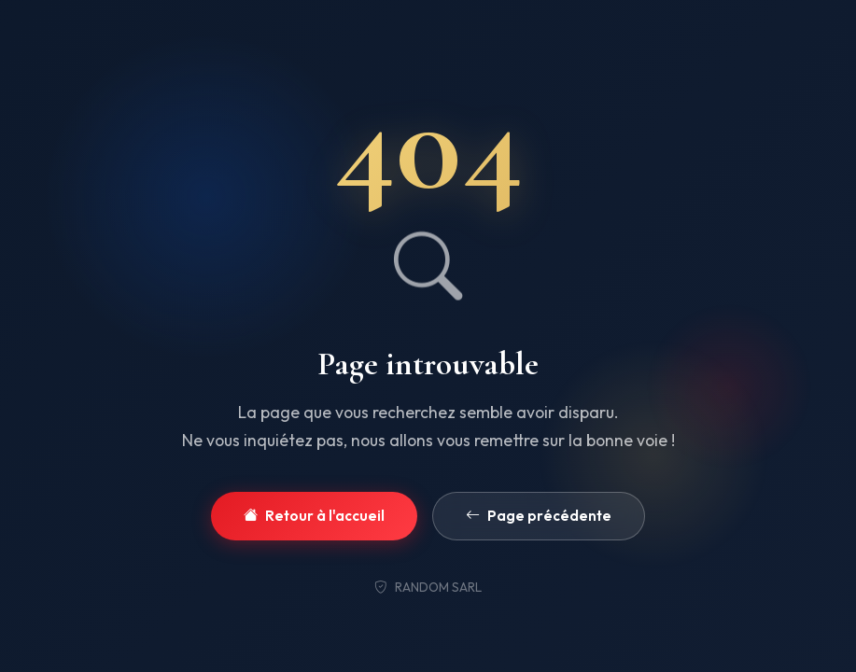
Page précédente (538, 516)
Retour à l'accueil (314, 516)
